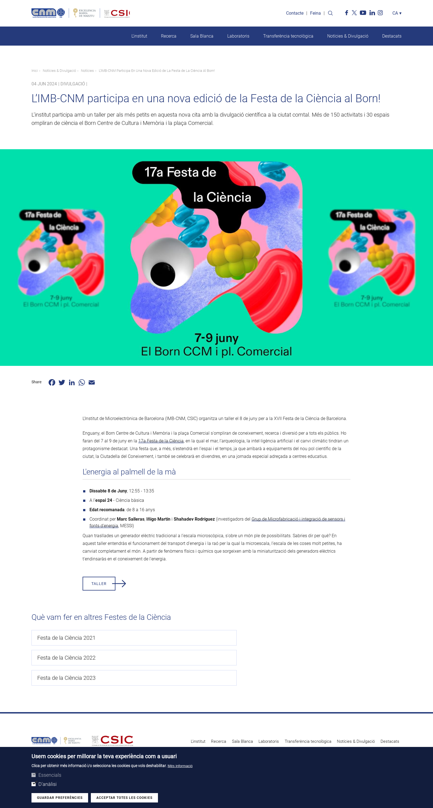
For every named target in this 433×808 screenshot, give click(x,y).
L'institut (139, 37)
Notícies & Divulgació (347, 37)
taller (99, 584)
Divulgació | (73, 84)
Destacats (392, 37)
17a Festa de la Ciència (161, 441)
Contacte (294, 13)
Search (330, 14)
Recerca (168, 37)
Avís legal (301, 730)
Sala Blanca (201, 37)
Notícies (87, 71)
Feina (315, 13)
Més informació (180, 766)
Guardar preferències (60, 798)
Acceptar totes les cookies (124, 798)
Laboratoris (238, 37)
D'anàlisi (47, 784)
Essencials (49, 775)
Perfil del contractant (330, 730)
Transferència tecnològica (288, 37)
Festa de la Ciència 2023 (313, 638)
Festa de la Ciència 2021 (66, 638)
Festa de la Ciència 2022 (190, 638)
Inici (34, 71)
